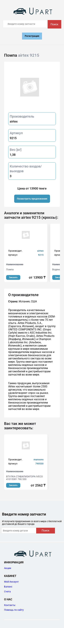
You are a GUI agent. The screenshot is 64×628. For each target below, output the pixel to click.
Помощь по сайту (14, 609)
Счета (7, 591)
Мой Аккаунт (11, 581)
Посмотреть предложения (32, 198)
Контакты (9, 605)
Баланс (8, 586)
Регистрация (32, 36)
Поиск (54, 24)
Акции (7, 568)
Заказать (13, 277)
